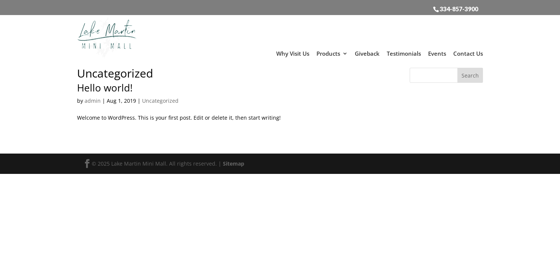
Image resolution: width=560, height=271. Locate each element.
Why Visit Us (292, 51)
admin (93, 98)
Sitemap (233, 161)
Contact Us (468, 51)
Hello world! (105, 86)
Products (328, 51)
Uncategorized (160, 98)
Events (437, 51)
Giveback (367, 51)
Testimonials (404, 51)
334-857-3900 (459, 9)
